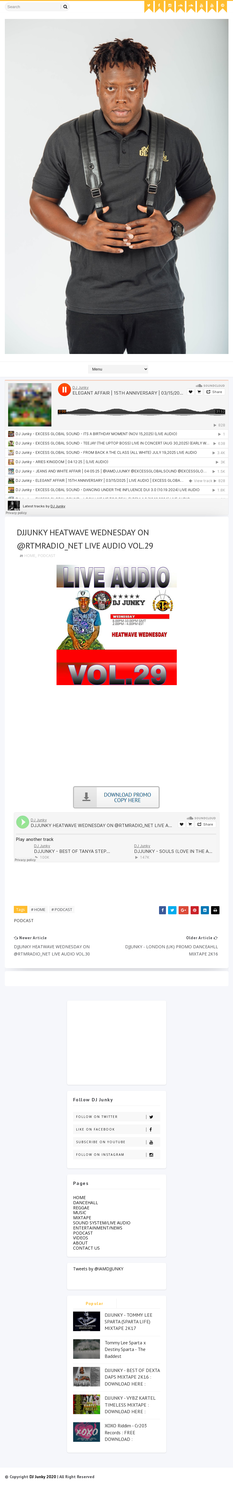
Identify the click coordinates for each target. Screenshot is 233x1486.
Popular (94, 1303)
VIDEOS (80, 1238)
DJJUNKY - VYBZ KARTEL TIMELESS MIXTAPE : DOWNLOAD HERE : (130, 1404)
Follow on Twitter (118, 1117)
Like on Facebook (118, 1129)
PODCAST (46, 555)
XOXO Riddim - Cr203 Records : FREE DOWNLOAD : (126, 1432)
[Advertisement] (116, 738)
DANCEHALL (85, 1202)
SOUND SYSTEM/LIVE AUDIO (101, 1223)
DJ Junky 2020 (42, 1476)
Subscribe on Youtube (118, 1142)
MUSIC (79, 1212)
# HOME (38, 909)
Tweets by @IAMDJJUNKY (98, 1269)
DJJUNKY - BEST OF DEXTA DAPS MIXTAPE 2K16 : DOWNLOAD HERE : (132, 1377)
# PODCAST (61, 909)
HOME (29, 555)
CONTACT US (86, 1248)
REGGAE (81, 1208)
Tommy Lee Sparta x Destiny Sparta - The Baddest (125, 1349)
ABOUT (80, 1243)
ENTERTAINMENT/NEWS (97, 1228)
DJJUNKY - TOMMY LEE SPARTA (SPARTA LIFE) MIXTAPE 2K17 (128, 1321)
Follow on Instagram (118, 1154)
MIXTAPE (82, 1217)
